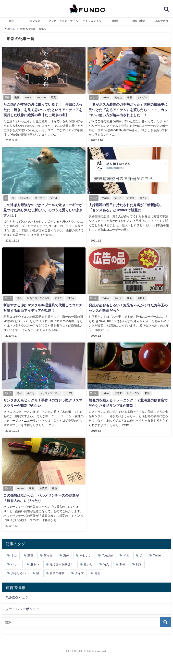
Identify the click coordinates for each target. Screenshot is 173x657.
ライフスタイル (91, 20)
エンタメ (34, 20)
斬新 (129, 97)
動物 (115, 20)
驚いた (88, 561)
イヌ (126, 552)
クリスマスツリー (49, 392)
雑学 (11, 20)
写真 (52, 97)
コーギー (39, 197)
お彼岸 (42, 486)
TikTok (70, 297)
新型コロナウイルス (38, 297)
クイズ (79, 570)
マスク (58, 297)
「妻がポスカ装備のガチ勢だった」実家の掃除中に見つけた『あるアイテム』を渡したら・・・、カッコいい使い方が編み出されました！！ (127, 110)
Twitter (27, 97)
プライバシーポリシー (22, 606)
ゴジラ (68, 392)
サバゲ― (142, 97)
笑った (117, 97)
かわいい (24, 197)
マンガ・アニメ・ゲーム (63, 20)
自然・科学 (138, 20)
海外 (18, 297)
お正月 (117, 297)
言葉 (97, 570)
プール (53, 197)
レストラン (133, 392)
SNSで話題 (161, 20)
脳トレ (34, 561)
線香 (54, 486)
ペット (15, 561)
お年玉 (140, 297)
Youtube (41, 97)
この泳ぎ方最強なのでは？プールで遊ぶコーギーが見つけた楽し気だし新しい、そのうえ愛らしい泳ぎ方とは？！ (42, 210)
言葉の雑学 (57, 570)
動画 (16, 97)
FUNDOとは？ (16, 595)
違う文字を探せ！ (61, 561)
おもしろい (18, 570)
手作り (30, 392)
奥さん (143, 197)
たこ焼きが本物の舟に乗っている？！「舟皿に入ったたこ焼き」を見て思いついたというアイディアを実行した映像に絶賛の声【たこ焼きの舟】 (42, 110)
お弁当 (130, 197)
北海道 (117, 392)
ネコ (14, 552)
